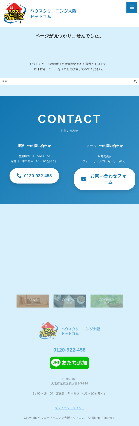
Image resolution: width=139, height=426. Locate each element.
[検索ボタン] (135, 81)
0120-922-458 (69, 351)
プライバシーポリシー (69, 409)
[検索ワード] (69, 81)
